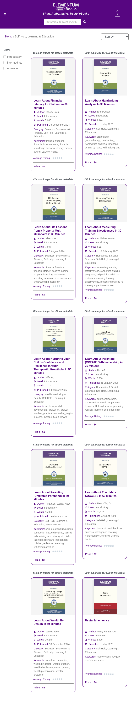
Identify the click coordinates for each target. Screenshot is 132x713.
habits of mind (104, 528)
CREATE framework (96, 402)
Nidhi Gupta (103, 111)
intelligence (101, 532)
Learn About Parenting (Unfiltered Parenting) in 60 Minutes (51, 496)
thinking (105, 535)
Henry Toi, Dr (104, 503)
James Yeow (52, 631)
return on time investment (58, 278)
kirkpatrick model (106, 274)
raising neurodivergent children (55, 536)
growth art (54, 409)
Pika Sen (51, 503)
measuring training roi (112, 281)
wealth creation (61, 663)
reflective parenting (53, 543)
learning (112, 532)
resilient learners (94, 409)
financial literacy (54, 148)
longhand (113, 144)
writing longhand (111, 147)
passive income (60, 271)
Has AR (101, 370)
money (68, 148)
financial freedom (55, 141)
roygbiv (116, 656)
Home (9, 36)
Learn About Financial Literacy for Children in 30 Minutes (51, 104)
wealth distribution (43, 667)
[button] (5, 14)
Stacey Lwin (52, 112)
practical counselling (54, 413)
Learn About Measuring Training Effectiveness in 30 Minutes (103, 231)
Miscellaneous (53, 524)
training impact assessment (99, 285)
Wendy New (63, 503)
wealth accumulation (56, 660)
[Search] (84, 22)
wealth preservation (44, 671)
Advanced (100, 635)
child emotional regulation (59, 529)
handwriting (108, 140)
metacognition (92, 535)
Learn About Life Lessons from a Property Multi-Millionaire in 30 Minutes (50, 231)
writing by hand (93, 147)
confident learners (106, 399)
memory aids (104, 656)
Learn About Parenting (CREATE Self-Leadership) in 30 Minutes (104, 362)
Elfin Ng (50, 377)
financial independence (46, 144)
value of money (50, 151)
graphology (103, 136)
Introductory (50, 116)
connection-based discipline (48, 532)
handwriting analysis (96, 144)
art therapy (51, 406)
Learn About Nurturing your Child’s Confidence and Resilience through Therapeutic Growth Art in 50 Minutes (52, 366)
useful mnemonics (94, 660)
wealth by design (43, 663)
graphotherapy (92, 140)
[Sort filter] (115, 37)
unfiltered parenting (44, 547)
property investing (43, 274)
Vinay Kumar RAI (106, 631)
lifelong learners (103, 406)
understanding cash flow (47, 281)
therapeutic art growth (55, 417)
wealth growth (61, 667)
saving (37, 151)
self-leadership (112, 409)
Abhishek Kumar (106, 238)
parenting (118, 406)
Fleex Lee (51, 238)
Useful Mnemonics (97, 620)
